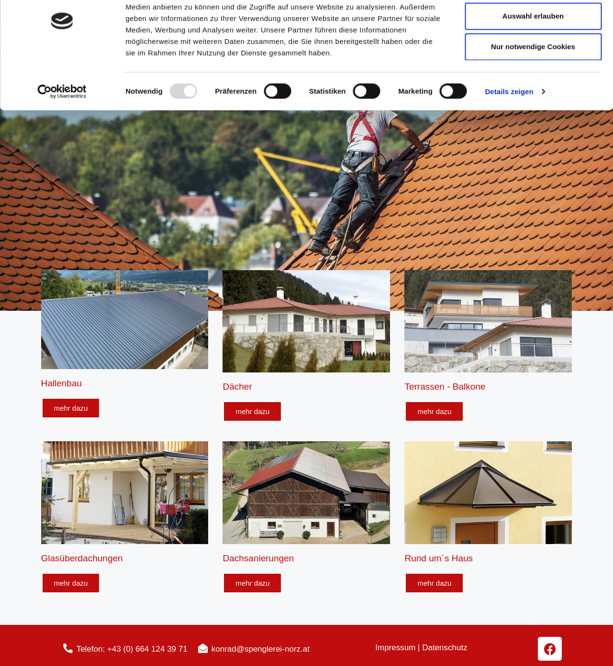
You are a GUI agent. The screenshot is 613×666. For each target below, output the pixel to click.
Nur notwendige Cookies (533, 86)
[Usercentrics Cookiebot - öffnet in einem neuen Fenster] (62, 131)
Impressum (396, 647)
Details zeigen (509, 131)
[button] (71, 408)
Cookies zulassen (533, 25)
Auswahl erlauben (533, 55)
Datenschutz (445, 647)
